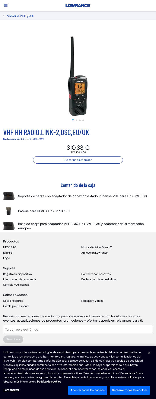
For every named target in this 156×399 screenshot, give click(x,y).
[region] (78, 372)
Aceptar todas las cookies (88, 390)
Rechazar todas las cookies (129, 390)
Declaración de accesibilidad (99, 279)
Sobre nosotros (13, 301)
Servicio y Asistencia (16, 285)
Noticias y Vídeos (92, 301)
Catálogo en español (16, 306)
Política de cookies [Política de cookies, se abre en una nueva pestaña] (49, 381)
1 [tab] (73, 120)
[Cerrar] (149, 353)
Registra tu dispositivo (17, 274)
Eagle (6, 258)
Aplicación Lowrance (94, 252)
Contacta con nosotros (96, 274)
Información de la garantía (19, 279)
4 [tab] (83, 120)
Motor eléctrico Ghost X (96, 247)
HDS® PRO (9, 247)
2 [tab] (76, 120)
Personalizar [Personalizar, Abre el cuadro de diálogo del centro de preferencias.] (11, 390)
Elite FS (7, 252)
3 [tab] (80, 120)
